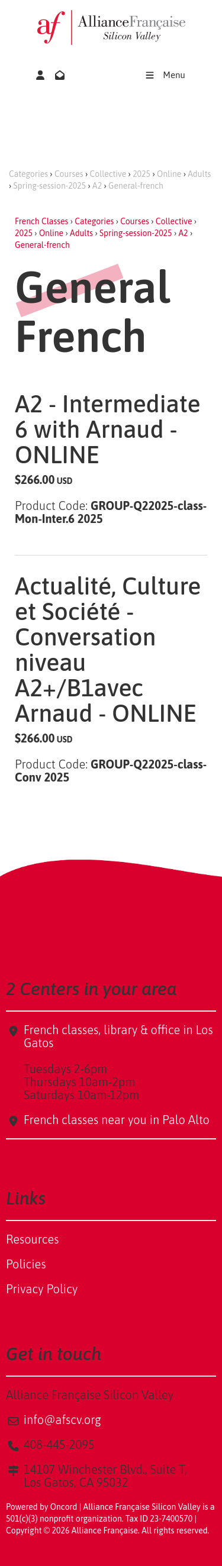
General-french (135, 185)
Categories (28, 174)
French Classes (41, 221)
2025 (141, 174)
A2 (97, 185)
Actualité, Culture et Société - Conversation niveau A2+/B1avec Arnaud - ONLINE (108, 649)
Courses (68, 174)
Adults (199, 174)
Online (169, 174)
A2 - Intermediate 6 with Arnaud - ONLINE (108, 429)
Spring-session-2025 (50, 185)
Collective (108, 174)
